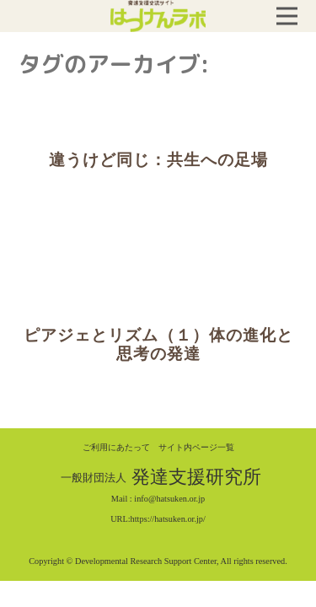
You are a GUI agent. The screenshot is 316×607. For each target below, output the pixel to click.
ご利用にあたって (116, 447)
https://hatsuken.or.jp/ (168, 519)
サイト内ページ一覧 (196, 447)
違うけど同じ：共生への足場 (158, 160)
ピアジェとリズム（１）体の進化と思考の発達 (158, 344)
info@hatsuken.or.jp (169, 498)
